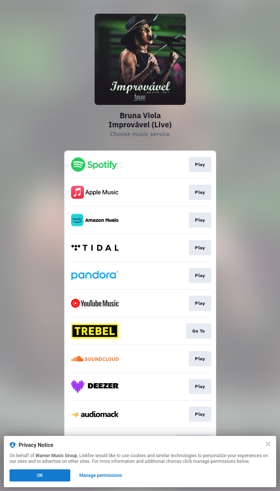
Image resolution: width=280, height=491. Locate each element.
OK (40, 475)
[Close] (268, 444)
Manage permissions (100, 475)
